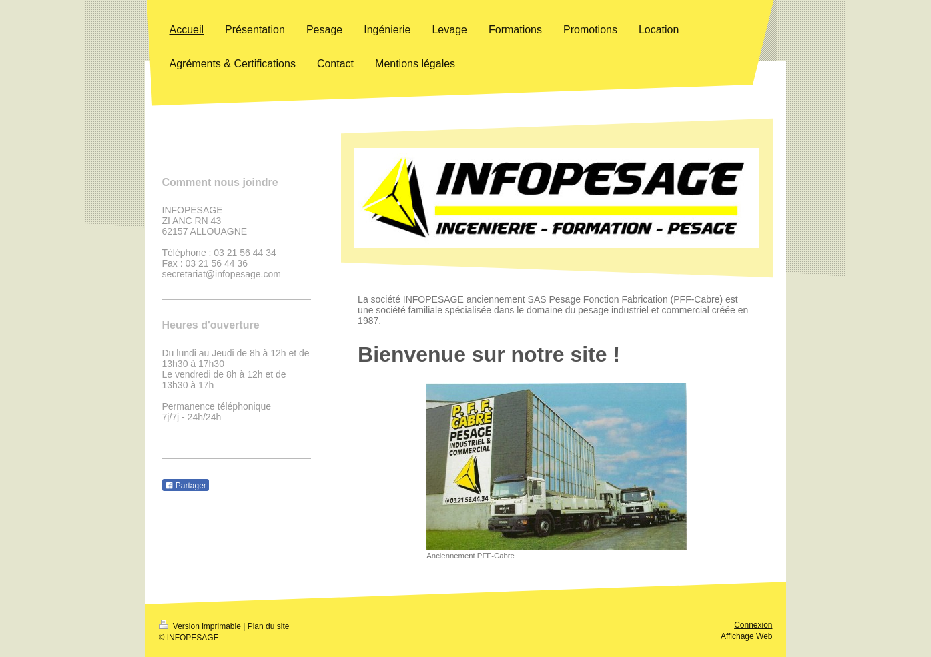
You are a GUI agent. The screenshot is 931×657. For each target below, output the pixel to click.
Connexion (753, 625)
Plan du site (269, 626)
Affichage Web (747, 636)
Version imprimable (201, 626)
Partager (185, 485)
